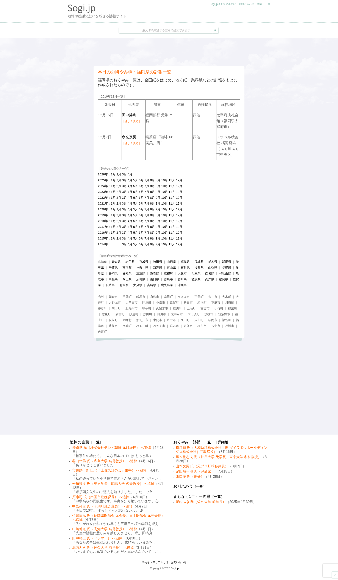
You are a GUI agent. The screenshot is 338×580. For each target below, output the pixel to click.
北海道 (102, 261)
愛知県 (126, 273)
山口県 (154, 279)
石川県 (185, 267)
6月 (141, 180)
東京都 (126, 267)
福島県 (185, 261)
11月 (172, 180)
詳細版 (223, 442)
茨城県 (198, 261)
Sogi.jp (175, 568)
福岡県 (223, 279)
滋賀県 (154, 273)
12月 (179, 180)
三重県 (140, 273)
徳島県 (168, 279)
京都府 (168, 273)
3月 (124, 174)
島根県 (113, 279)
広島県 (140, 279)
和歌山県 (225, 273)
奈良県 (209, 273)
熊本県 (123, 285)
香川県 (182, 279)
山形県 (171, 261)
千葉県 (113, 267)
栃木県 (212, 261)
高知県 (209, 279)
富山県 (171, 267)
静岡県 (113, 273)
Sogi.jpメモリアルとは (223, 4)
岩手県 (130, 261)
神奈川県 (142, 267)
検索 (259, 4)
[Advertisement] (169, 52)
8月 (152, 180)
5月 (135, 180)
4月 (130, 174)
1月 (113, 174)
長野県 (226, 267)
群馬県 (226, 261)
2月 (118, 174)
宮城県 (143, 261)
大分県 (137, 285)
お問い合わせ (246, 4)
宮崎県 (151, 285)
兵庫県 (195, 273)
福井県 (198, 267)
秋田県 (157, 261)
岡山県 (126, 279)
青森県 (116, 261)
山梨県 (212, 267)
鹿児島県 (167, 285)
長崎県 (110, 285)
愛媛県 (195, 279)
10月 (164, 180)
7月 (146, 180)
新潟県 (157, 267)
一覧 (267, 4)
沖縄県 (182, 285)
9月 (158, 180)
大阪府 (182, 273)
